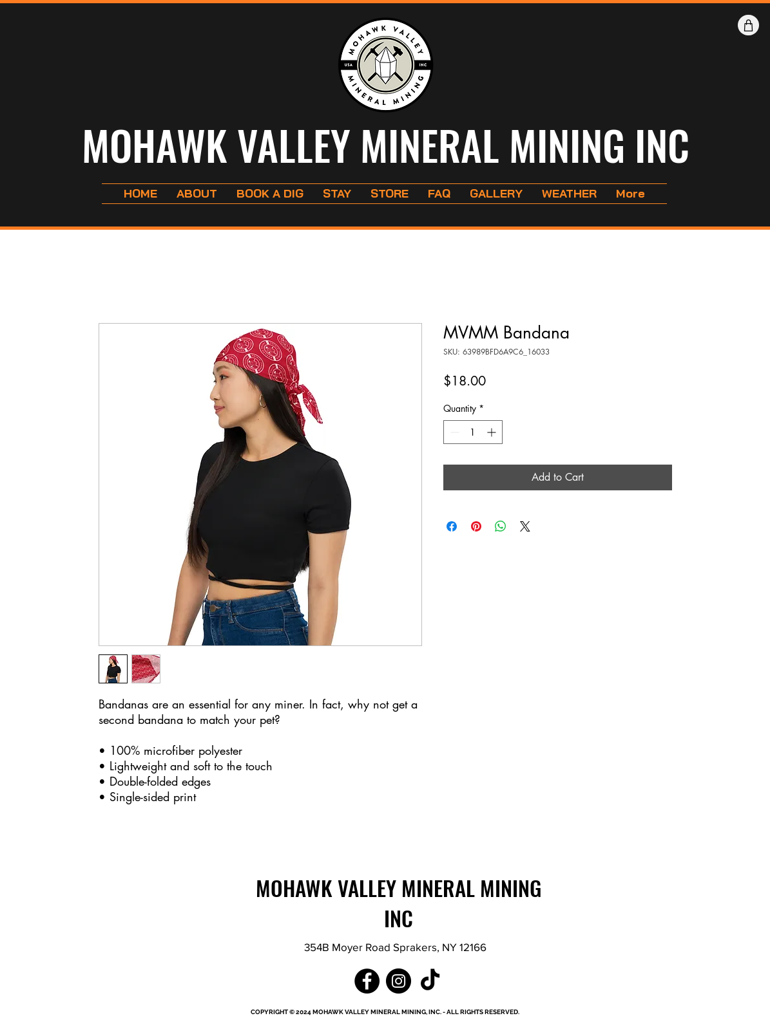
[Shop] (748, 25)
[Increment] (493, 432)
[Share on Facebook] (451, 526)
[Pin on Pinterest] (476, 526)
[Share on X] (525, 526)
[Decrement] (453, 432)
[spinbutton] (473, 432)
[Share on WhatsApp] (500, 526)
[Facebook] (367, 981)
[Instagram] (398, 981)
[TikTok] (430, 981)
